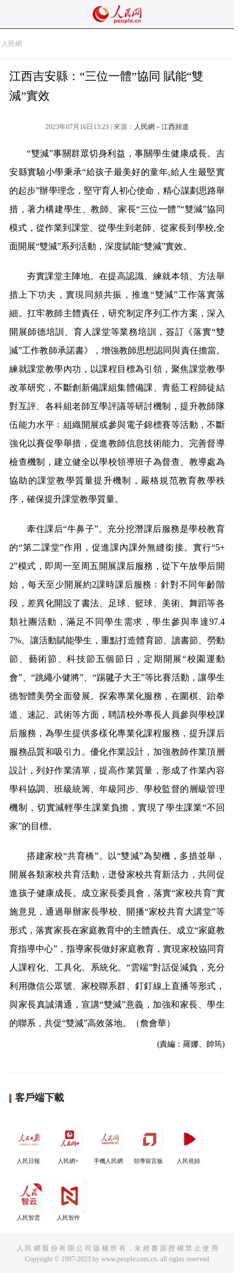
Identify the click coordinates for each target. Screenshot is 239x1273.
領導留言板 (149, 1143)
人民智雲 (29, 1200)
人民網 (11, 43)
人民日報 (29, 1143)
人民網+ (69, 1143)
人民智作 (69, 1200)
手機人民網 (109, 1143)
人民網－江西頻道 (161, 127)
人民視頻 (189, 1143)
